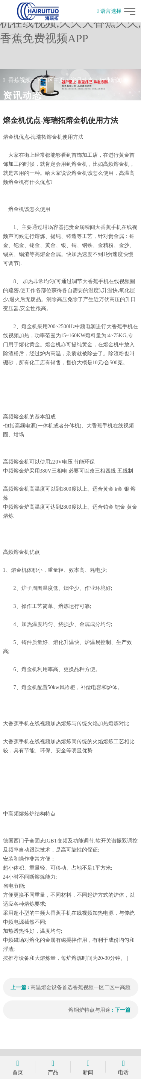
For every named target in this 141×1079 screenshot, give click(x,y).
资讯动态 (82, 80)
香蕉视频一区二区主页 (36, 80)
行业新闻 (110, 80)
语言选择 (109, 11)
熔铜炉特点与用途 (89, 1010)
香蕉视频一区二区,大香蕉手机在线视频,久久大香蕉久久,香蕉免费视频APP (70, 22)
